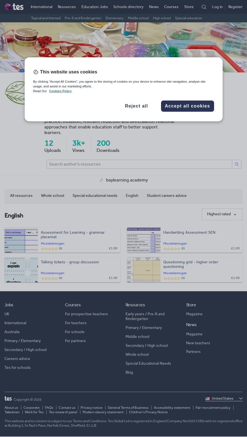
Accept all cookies (187, 106)
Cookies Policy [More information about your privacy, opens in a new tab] (60, 91)
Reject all (136, 106)
